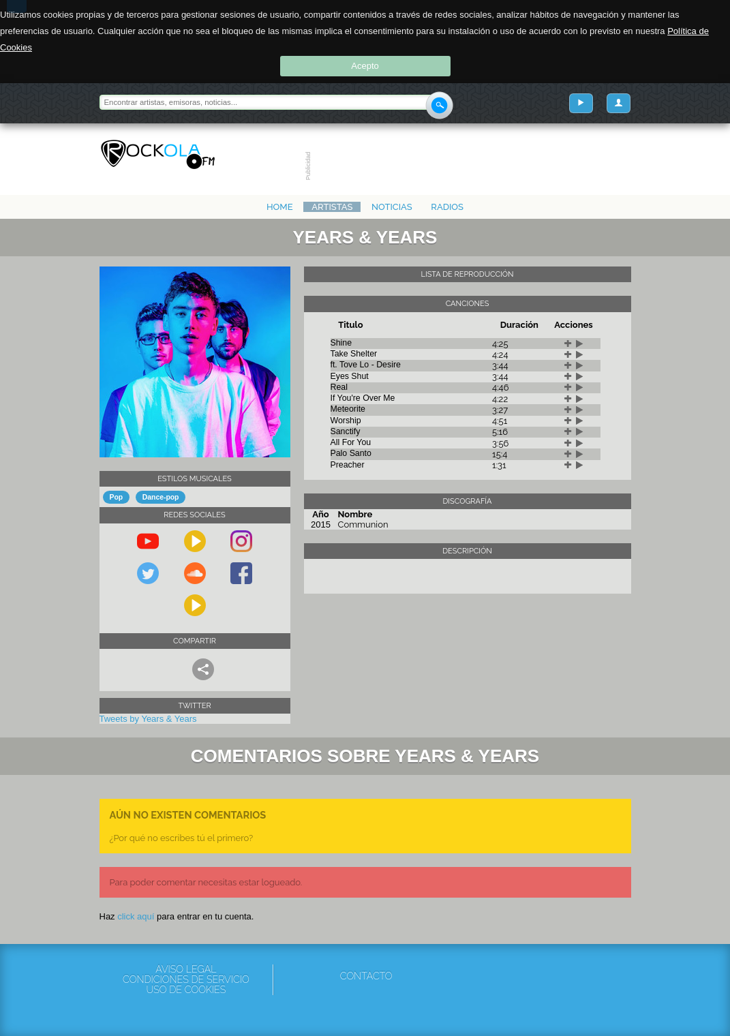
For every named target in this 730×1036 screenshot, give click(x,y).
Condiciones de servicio (186, 980)
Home (280, 207)
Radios (447, 207)
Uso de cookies (186, 990)
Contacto (366, 976)
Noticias (391, 207)
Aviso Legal (185, 969)
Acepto (364, 66)
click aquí (135, 916)
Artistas (331, 207)
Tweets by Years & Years (148, 719)
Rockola (158, 154)
